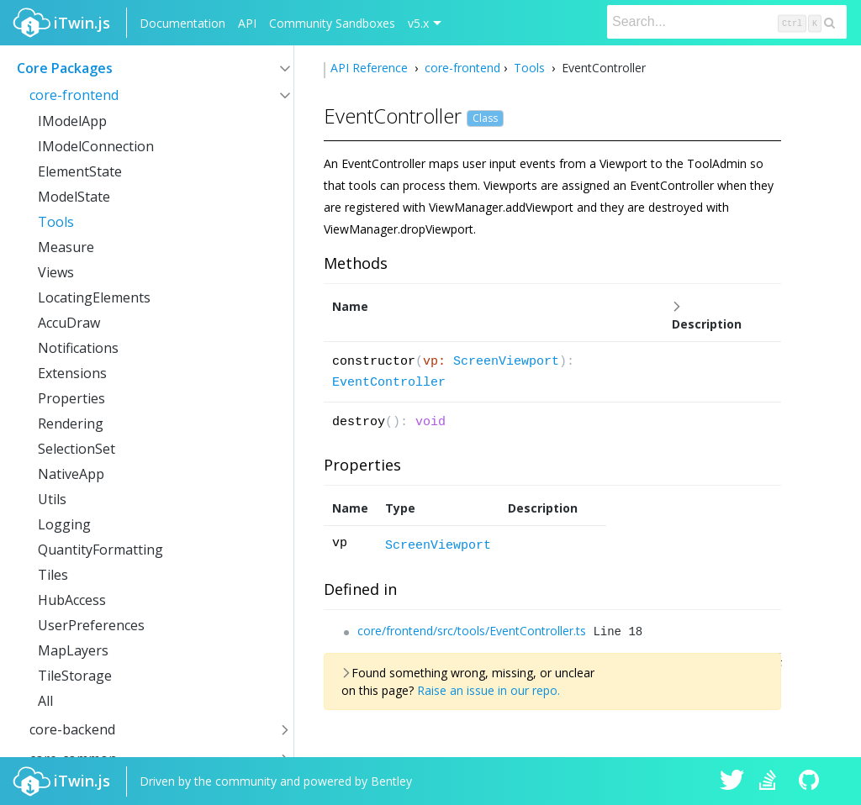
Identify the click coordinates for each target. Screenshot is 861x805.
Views (56, 272)
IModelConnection (96, 146)
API (247, 23)
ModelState (74, 196)
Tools (56, 222)
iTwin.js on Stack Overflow (771, 781)
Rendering (70, 423)
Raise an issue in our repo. (488, 690)
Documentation (182, 23)
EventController (389, 383)
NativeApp (71, 474)
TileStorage (75, 675)
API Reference (370, 68)
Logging (64, 524)
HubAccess (72, 600)
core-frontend (74, 95)
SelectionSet (76, 448)
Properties (71, 398)
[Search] (727, 22)
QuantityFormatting (100, 549)
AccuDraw (69, 322)
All (45, 701)
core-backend (72, 729)
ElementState (80, 171)
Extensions (72, 373)
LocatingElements (94, 297)
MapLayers (73, 650)
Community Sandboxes (332, 23)
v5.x (418, 23)
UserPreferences (91, 625)
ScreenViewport (506, 362)
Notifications (78, 348)
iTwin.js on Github (811, 781)
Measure (66, 247)
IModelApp (72, 121)
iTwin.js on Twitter (732, 781)
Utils (52, 499)
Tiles (53, 575)
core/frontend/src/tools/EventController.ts (471, 631)
